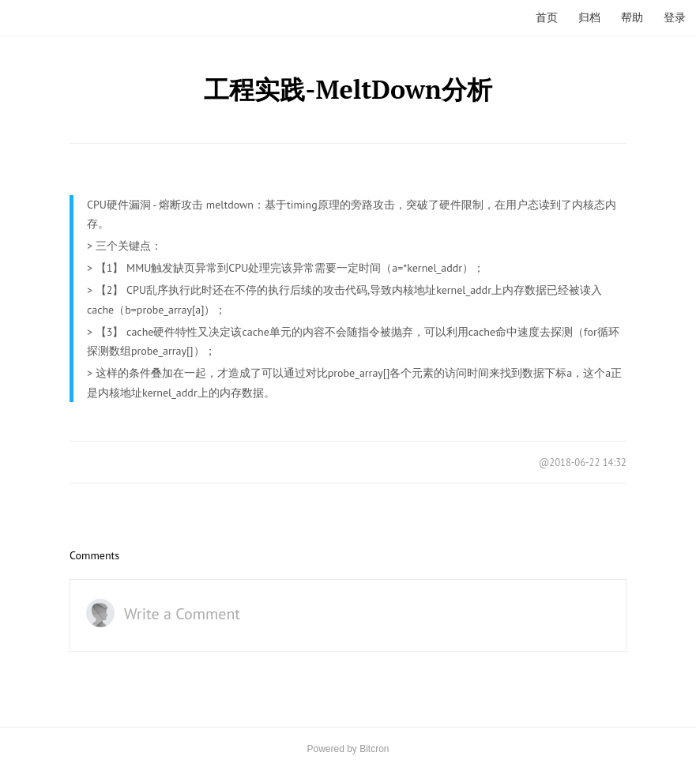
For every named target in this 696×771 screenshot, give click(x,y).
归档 (589, 17)
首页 (547, 17)
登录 (675, 17)
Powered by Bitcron (348, 748)
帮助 (632, 17)
